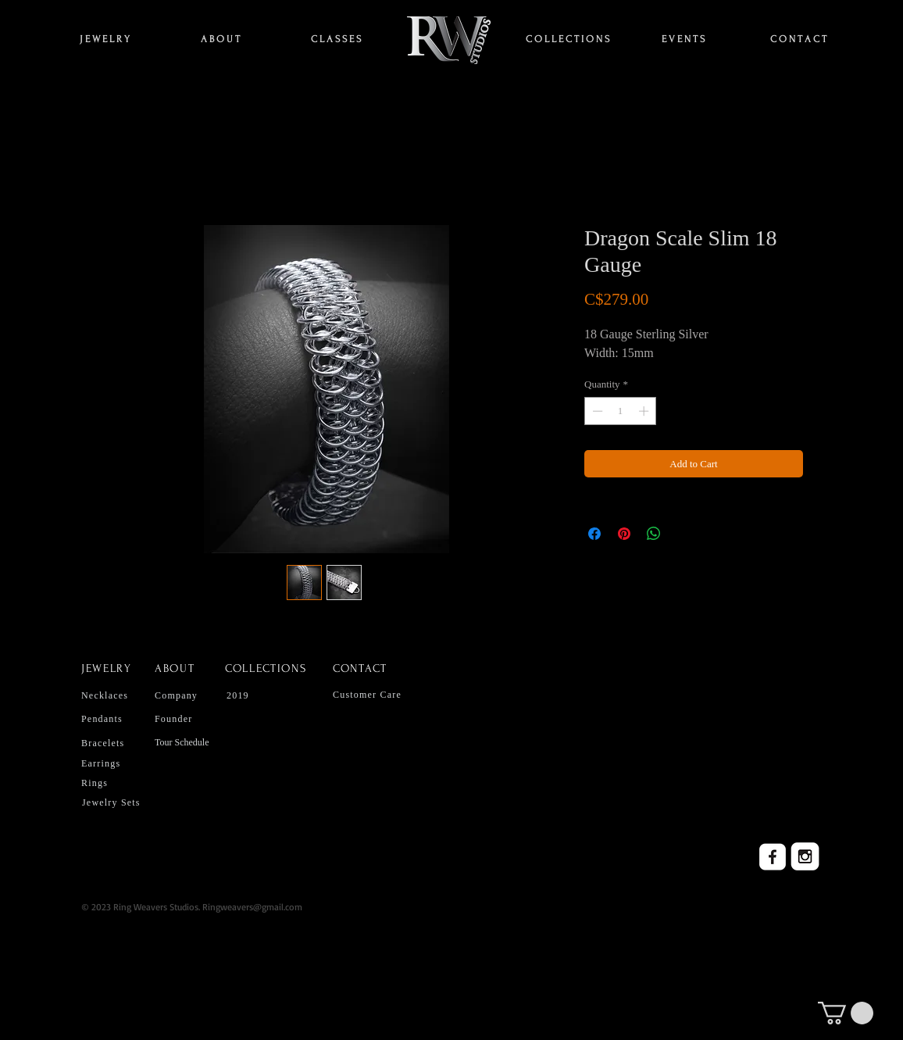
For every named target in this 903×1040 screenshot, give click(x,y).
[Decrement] (596, 411)
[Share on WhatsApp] (653, 533)
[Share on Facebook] (594, 533)
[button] (845, 1013)
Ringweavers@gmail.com (252, 907)
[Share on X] (683, 533)
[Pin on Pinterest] (624, 533)
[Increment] (645, 411)
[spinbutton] (620, 411)
